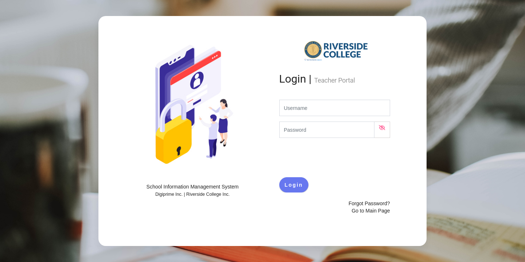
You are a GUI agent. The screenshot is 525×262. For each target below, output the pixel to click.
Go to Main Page (370, 211)
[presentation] (334, 157)
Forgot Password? (369, 203)
